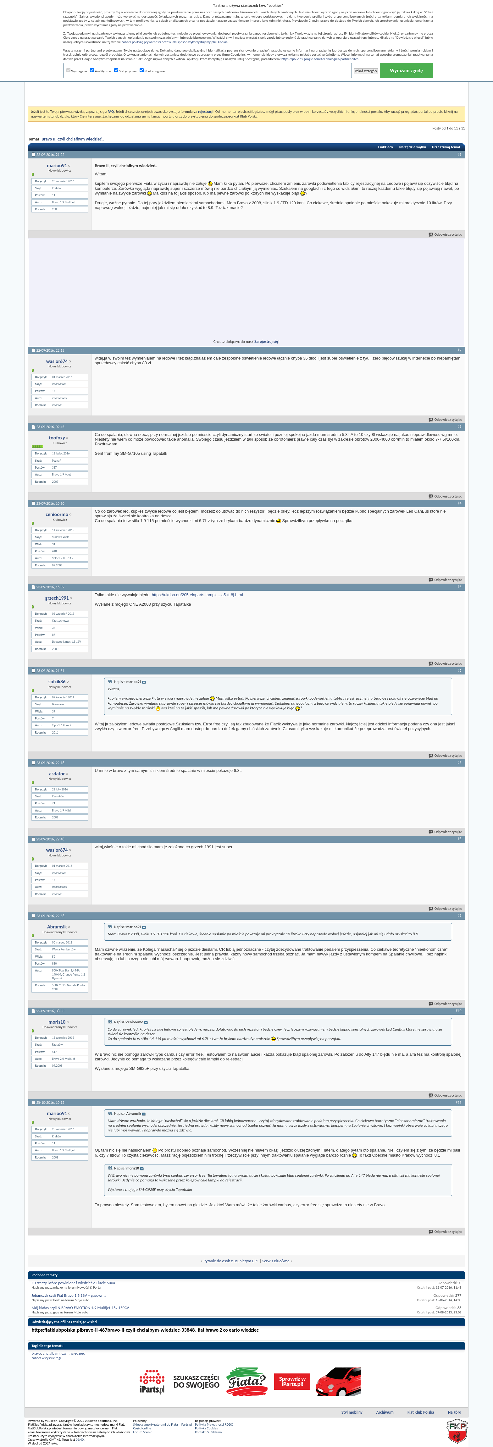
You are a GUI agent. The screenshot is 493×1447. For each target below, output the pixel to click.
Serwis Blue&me (275, 1260)
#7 (460, 762)
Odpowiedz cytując (445, 235)
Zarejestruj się (266, 341)
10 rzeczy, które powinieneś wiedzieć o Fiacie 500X (73, 1282)
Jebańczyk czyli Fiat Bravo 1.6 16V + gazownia (68, 1295)
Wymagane (76, 71)
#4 (460, 503)
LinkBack (385, 147)
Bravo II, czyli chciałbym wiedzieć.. (73, 139)
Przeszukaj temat (446, 147)
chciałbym (51, 1353)
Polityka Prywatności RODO (214, 1424)
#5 (460, 587)
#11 (458, 1102)
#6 (460, 670)
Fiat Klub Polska (420, 1412)
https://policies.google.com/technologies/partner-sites (319, 59)
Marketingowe (152, 71)
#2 (460, 350)
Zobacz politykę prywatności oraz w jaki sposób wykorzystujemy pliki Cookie (174, 42)
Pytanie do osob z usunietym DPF (230, 1260)
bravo (36, 1353)
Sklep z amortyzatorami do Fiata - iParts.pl (162, 1424)
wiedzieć (77, 1353)
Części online (142, 1428)
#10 (458, 1011)
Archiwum (385, 1412)
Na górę (454, 1412)
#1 (460, 154)
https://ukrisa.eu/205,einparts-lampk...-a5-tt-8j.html (197, 594)
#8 (460, 839)
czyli (65, 1353)
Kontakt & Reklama (208, 1432)
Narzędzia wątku (412, 147)
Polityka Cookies (206, 1428)
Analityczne (100, 71)
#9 (460, 915)
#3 (460, 426)
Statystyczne (125, 71)
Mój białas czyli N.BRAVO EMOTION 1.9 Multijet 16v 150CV (80, 1307)
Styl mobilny (352, 1412)
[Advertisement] (246, 91)
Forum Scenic (142, 1432)
